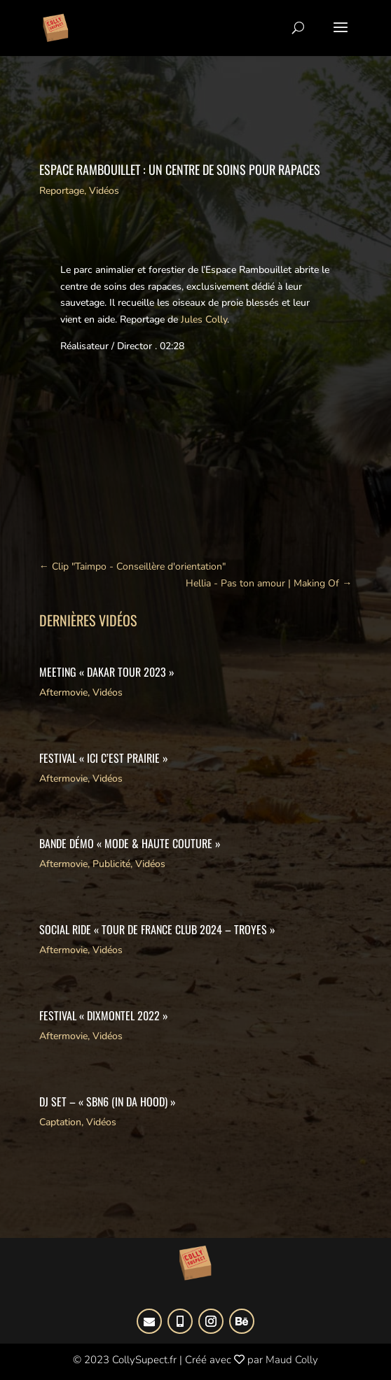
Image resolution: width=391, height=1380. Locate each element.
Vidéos (104, 190)
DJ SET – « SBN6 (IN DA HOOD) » (107, 1101)
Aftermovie (63, 692)
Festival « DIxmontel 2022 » (103, 1015)
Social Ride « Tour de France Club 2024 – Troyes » (157, 929)
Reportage (61, 190)
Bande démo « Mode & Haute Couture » (130, 843)
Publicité (111, 864)
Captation (60, 1122)
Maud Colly (292, 1360)
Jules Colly (202, 319)
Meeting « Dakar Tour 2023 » (106, 671)
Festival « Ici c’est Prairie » (103, 757)
